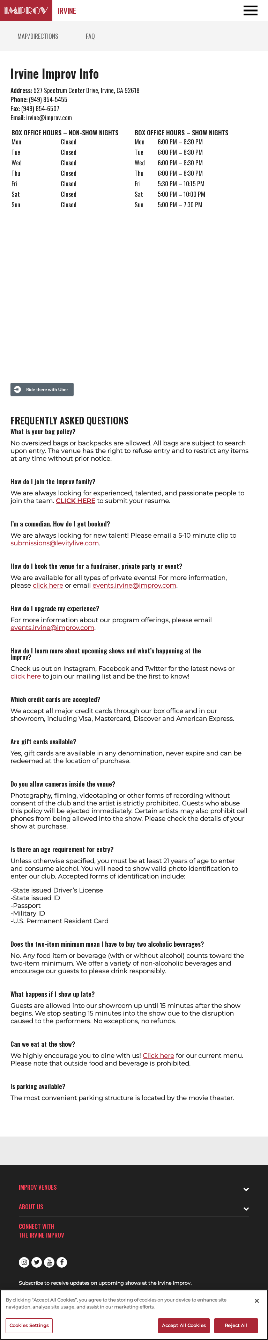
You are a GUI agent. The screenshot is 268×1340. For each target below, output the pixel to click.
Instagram (24, 1262)
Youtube (49, 1262)
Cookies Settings (29, 1325)
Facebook (62, 1262)
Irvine (67, 10)
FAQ (90, 36)
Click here (158, 1056)
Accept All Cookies (184, 1325)
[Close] (257, 1301)
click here (48, 585)
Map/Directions (37, 36)
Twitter (36, 1262)
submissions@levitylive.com (54, 543)
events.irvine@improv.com (134, 585)
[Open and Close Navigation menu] (241, 10)
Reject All (236, 1325)
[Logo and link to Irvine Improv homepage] (26, 10)
